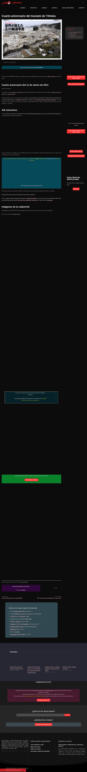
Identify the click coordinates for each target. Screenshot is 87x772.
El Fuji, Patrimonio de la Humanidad (12, 598)
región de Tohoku (51, 76)
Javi (56, 587)
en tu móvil (20, 634)
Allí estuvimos (73, 35)
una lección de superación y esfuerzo (27, 200)
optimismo (50, 200)
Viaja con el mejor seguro (27, 67)
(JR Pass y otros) (17, 629)
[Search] (67, 715)
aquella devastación (31, 198)
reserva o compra (21, 398)
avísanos (23, 590)
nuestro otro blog (24, 582)
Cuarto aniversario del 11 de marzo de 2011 (74, 33)
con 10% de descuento (24, 624)
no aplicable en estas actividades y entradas (33, 185)
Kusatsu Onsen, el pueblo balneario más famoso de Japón (52, 668)
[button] (83, 2)
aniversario (14, 92)
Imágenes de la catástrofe (75, 37)
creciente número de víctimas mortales (46, 99)
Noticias (4, 11)
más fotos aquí (16, 214)
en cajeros (26, 613)
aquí (27, 619)
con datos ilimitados (19, 621)
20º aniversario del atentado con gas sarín (49, 598)
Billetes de (14, 631)
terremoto (18, 99)
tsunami (21, 92)
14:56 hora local (11, 94)
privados (19, 616)
